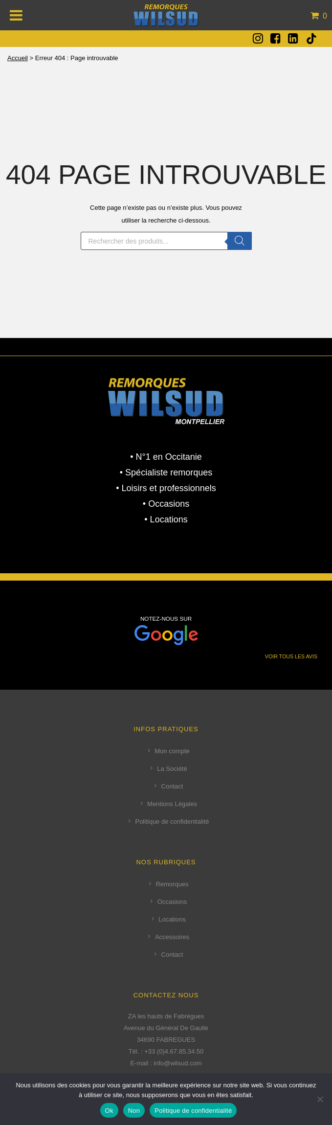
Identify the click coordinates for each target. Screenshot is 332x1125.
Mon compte (172, 751)
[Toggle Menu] (16, 15)
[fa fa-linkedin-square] (293, 38)
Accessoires (172, 937)
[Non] (320, 1099)
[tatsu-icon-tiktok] (311, 39)
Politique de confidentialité (172, 821)
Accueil (17, 58)
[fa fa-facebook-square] (275, 38)
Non (134, 1110)
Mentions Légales (172, 804)
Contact (172, 786)
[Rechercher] (239, 241)
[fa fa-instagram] (258, 38)
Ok (109, 1110)
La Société (172, 768)
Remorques (171, 884)
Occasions (172, 901)
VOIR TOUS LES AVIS (291, 656)
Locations (172, 919)
